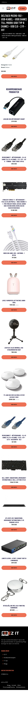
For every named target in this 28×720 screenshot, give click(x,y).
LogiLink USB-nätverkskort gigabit (14, 119)
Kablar (10, 65)
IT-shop (22, 8)
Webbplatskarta (20, 687)
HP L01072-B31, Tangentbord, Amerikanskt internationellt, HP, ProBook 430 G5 (14, 520)
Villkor (19, 685)
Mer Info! (14, 76)
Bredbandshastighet (9, 657)
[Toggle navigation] (3, 8)
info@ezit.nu (4, 2)
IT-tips (6, 660)
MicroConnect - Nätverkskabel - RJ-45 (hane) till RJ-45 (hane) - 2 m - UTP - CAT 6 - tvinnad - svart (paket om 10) (14, 159)
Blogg (5, 664)
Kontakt (14, 685)
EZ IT (5, 654)
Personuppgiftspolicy (9, 687)
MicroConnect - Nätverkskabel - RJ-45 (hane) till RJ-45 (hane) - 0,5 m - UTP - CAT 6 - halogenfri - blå (14, 437)
